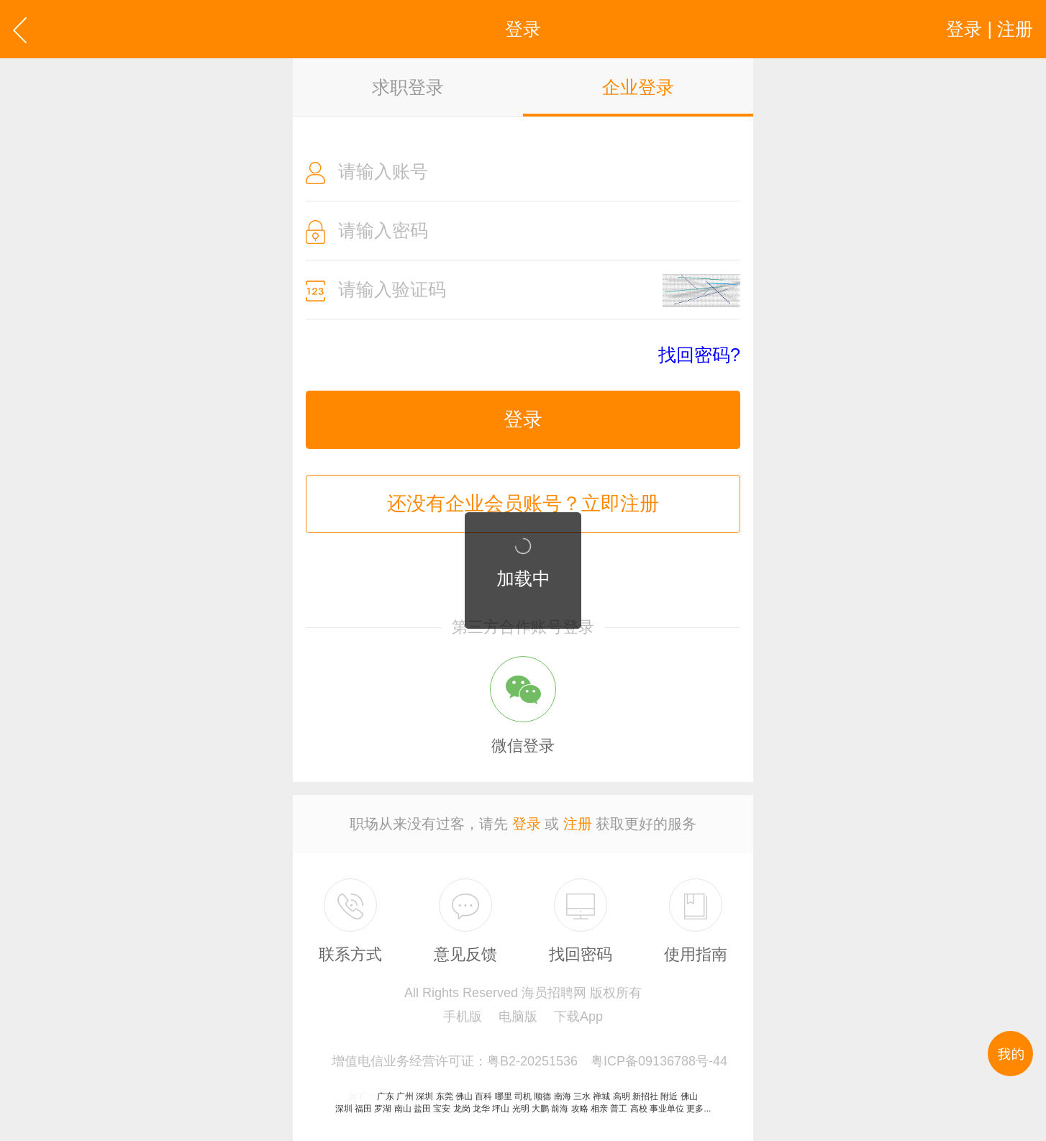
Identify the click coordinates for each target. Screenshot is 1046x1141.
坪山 (500, 1109)
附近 (669, 1096)
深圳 (424, 1096)
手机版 (462, 1016)
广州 (405, 1096)
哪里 (503, 1096)
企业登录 (638, 87)
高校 (638, 1109)
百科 (483, 1096)
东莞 (444, 1096)
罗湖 (382, 1109)
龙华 (481, 1109)
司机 (523, 1096)
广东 (385, 1096)
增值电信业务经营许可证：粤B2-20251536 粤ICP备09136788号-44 (529, 1061)
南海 (562, 1096)
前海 (559, 1109)
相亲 (599, 1109)
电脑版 (518, 1016)
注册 (577, 824)
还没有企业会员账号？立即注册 (523, 503)
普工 (618, 1109)
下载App (578, 1016)
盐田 (422, 1109)
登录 (523, 419)
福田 (363, 1109)
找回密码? (699, 355)
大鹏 (540, 1109)
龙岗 (461, 1109)
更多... (698, 1109)
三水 (582, 1096)
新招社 (645, 1096)
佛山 (464, 1096)
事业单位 (667, 1109)
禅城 (601, 1096)
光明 (520, 1109)
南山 (402, 1109)
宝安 (441, 1109)
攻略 (579, 1109)
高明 (621, 1096)
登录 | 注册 (989, 29)
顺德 (542, 1096)
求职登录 (408, 87)
